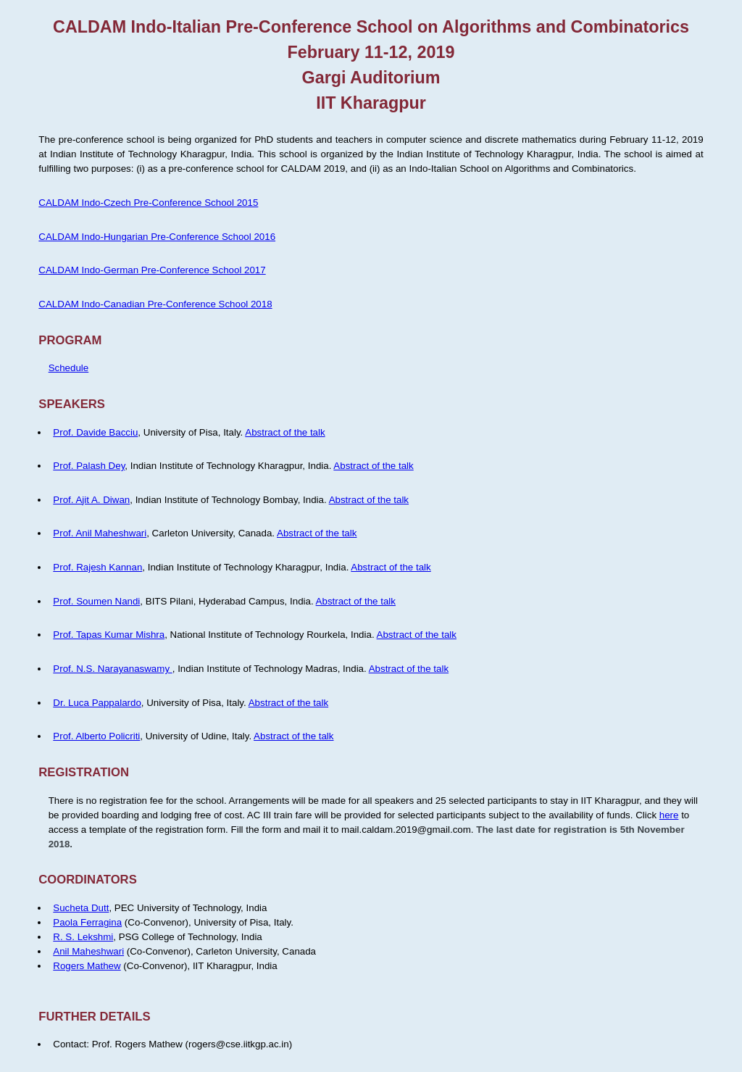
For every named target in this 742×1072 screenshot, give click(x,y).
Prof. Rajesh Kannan (97, 567)
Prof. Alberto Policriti (96, 736)
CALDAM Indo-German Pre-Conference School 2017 (151, 270)
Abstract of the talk (285, 432)
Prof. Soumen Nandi (96, 601)
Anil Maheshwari (88, 951)
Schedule (69, 367)
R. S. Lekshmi (83, 936)
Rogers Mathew (86, 965)
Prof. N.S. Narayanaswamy (112, 668)
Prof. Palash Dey (89, 465)
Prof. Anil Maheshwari (99, 533)
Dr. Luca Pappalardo (97, 702)
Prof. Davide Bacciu (95, 432)
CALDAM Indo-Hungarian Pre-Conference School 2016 (156, 236)
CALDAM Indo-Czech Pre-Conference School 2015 (148, 202)
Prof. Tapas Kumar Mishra (108, 634)
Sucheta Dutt (81, 907)
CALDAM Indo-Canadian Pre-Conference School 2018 (155, 304)
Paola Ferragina (87, 922)
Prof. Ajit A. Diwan (91, 499)
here (669, 815)
